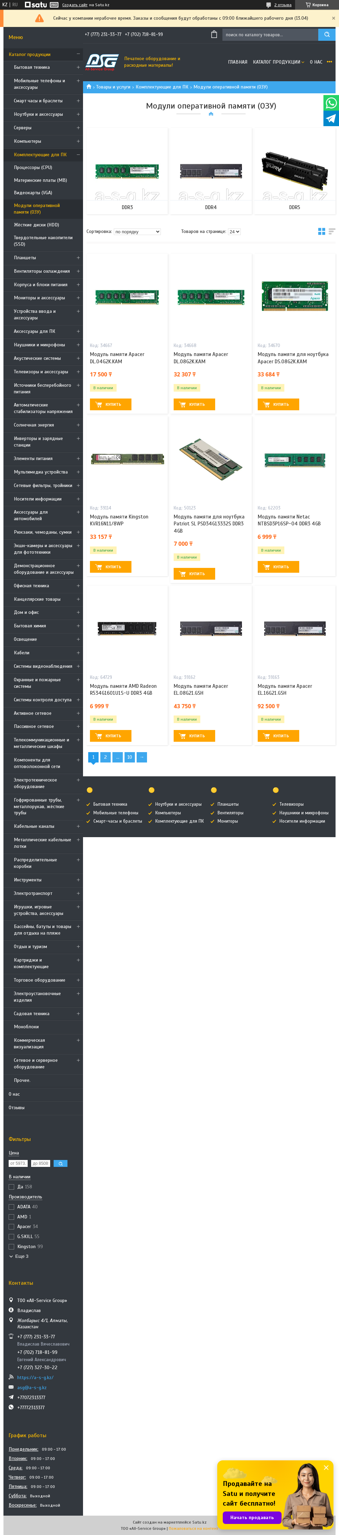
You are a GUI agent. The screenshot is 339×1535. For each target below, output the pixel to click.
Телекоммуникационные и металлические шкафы (41, 743)
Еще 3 (21, 1256)
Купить (113, 404)
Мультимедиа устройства (41, 472)
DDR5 (294, 207)
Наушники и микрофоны (39, 345)
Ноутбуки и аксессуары (38, 114)
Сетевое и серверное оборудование (36, 1063)
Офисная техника (31, 586)
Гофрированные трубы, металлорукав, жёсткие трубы (39, 806)
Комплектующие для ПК (40, 155)
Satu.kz (199, 1522)
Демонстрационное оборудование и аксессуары (44, 569)
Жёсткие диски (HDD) (36, 225)
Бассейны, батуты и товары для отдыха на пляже (42, 930)
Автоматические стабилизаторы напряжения (43, 408)
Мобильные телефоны (115, 813)
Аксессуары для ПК (34, 331)
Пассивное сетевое (34, 726)
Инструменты (28, 880)
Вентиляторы (231, 813)
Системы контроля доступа (43, 700)
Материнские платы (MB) (40, 180)
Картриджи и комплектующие (31, 963)
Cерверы (22, 128)
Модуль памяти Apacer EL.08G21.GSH (201, 689)
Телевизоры (292, 804)
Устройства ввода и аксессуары (35, 314)
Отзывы (17, 1108)
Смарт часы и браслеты (38, 101)
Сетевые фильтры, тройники (43, 485)
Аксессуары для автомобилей (31, 515)
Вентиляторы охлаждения (42, 271)
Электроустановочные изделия (37, 997)
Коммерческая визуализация (29, 1043)
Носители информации (38, 499)
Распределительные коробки (35, 863)
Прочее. (22, 1080)
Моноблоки (26, 1027)
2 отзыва (283, 4)
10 (129, 757)
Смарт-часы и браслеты (117, 821)
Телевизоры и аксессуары (41, 372)
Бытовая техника (32, 67)
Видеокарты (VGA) (33, 193)
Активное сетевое (33, 713)
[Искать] (327, 35)
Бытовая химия (30, 626)
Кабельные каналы (34, 826)
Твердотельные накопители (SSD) (43, 241)
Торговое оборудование (39, 980)
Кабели (21, 653)
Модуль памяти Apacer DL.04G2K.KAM (117, 357)
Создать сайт (75, 4)
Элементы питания (33, 458)
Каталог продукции (30, 54)
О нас (14, 1094)
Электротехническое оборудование (35, 783)
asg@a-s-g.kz (32, 1388)
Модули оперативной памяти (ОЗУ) (37, 209)
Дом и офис (26, 612)
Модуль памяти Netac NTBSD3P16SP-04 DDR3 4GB (289, 520)
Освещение (25, 639)
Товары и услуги (113, 87)
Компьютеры (27, 141)
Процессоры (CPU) (33, 167)
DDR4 (211, 207)
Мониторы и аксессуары (39, 298)
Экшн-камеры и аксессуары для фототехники (43, 549)
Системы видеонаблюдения (43, 666)
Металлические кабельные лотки (42, 843)
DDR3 (127, 207)
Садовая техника (31, 1014)
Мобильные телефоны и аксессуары (39, 84)
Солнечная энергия (34, 425)
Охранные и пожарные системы (37, 683)
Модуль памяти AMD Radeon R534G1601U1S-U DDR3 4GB (123, 689)
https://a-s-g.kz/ (35, 1377)
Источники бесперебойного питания (42, 388)
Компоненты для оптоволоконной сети (37, 763)
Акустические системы (37, 358)
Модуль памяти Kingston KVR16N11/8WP (119, 520)
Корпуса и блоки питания (40, 285)
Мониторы (228, 821)
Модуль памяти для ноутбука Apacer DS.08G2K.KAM (293, 357)
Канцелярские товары (37, 599)
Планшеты (25, 258)
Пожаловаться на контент (193, 1528)
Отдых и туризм (30, 946)
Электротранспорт (33, 893)
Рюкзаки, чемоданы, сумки (43, 532)
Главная (237, 62)
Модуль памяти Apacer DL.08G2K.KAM (201, 357)
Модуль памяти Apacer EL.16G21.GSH (285, 689)
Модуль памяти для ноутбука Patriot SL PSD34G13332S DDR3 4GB (209, 524)
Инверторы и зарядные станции (38, 442)
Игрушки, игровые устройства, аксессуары (38, 910)
